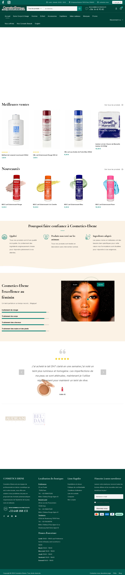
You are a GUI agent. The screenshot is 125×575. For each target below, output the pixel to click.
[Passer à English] (37, 23)
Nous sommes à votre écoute (97, 7)
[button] (35, 8)
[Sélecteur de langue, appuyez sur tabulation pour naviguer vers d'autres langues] (117, 2)
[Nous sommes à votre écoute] (86, 8)
